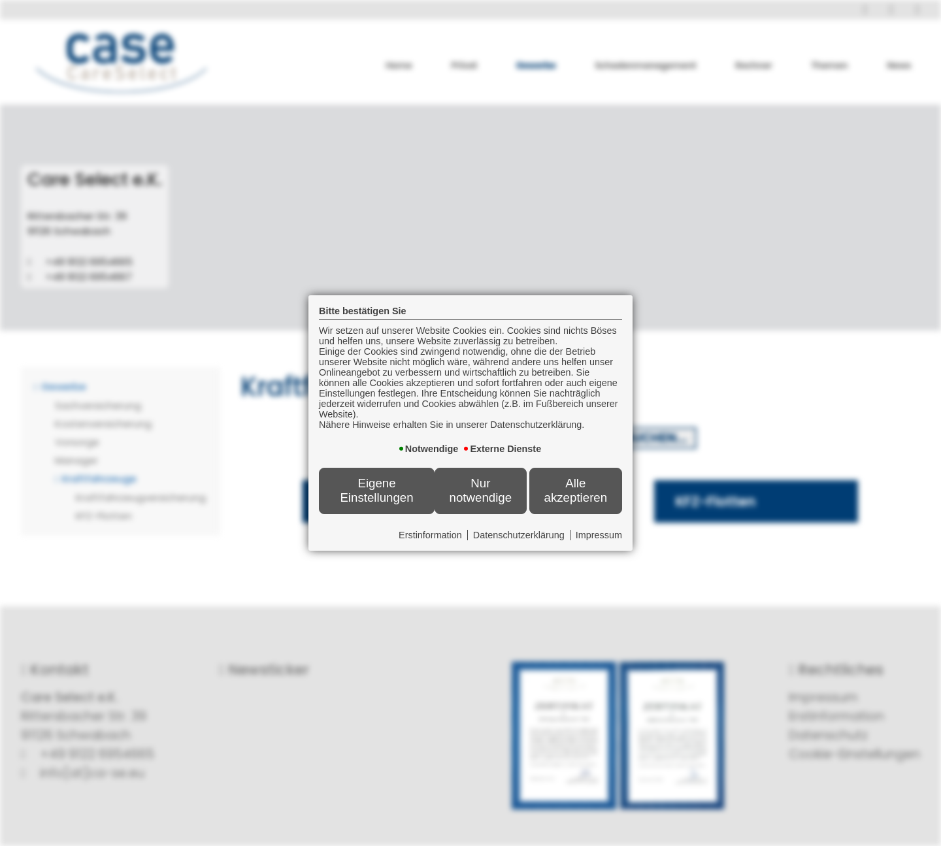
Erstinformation (430, 535)
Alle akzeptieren (576, 490)
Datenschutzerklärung (519, 535)
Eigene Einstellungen (376, 490)
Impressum (599, 535)
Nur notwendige (481, 490)
